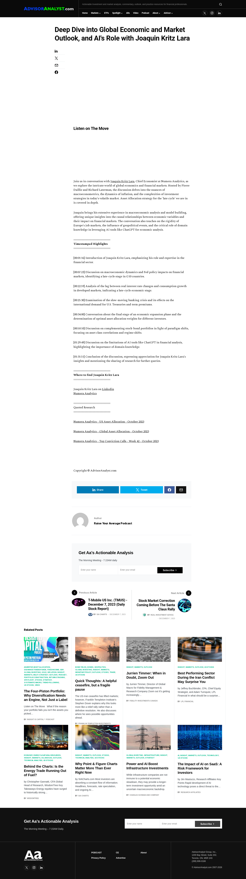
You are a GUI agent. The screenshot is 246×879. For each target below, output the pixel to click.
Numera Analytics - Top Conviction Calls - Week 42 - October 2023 (116, 441)
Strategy (47, 679)
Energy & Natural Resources (47, 755)
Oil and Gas (46, 757)
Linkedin (108, 389)
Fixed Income (53, 669)
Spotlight (29, 679)
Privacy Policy (98, 857)
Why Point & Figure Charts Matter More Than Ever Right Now (96, 767)
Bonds (90, 667)
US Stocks (29, 685)
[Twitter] (204, 13)
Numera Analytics (85, 393)
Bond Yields (80, 667)
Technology (213, 755)
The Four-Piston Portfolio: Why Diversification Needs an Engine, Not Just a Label (45, 695)
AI (178, 755)
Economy (28, 755)
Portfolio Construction (36, 677)
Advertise (120, 857)
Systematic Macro (33, 682)
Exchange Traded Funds (35, 669)
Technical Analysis (33, 760)
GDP (62, 669)
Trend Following (51, 682)
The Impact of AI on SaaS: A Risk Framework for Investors (200, 768)
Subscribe (168, 569)
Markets (28, 674)
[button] (220, 4)
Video (37, 685)
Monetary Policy (83, 672)
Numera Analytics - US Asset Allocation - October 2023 (108, 421)
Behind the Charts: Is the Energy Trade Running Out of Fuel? (45, 770)
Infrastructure (151, 755)
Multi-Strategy (40, 674)
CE (117, 852)
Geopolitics (100, 667)
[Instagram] (212, 13)
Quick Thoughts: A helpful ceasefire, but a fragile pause (96, 685)
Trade (112, 672)
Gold (44, 672)
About (144, 852)
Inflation (52, 672)
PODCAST (96, 852)
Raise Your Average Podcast (113, 523)
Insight (60, 672)
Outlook (53, 674)
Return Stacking (57, 677)
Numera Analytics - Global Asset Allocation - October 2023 (111, 431)
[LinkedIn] (219, 13)
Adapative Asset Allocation (37, 667)
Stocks (38, 679)
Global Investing (32, 672)
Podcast (63, 674)
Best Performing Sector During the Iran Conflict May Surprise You (196, 677)
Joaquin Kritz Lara (122, 181)
